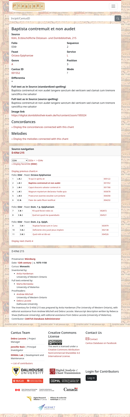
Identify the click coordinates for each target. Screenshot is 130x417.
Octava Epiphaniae (22, 55)
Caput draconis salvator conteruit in (44, 187)
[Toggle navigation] (113, 6)
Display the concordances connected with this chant (43, 127)
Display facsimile (25, 163)
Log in (91, 378)
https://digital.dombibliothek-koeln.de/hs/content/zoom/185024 (49, 115)
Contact (92, 339)
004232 (107, 200)
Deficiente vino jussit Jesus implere (48, 230)
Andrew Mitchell (25, 294)
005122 (107, 178)
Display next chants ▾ (22, 241)
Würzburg (30, 258)
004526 (105, 234)
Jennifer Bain (18, 346)
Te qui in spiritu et (36, 178)
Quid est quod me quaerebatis (45, 215)
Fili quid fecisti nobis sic (42, 210)
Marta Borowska (25, 283)
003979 (105, 225)
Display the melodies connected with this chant (40, 139)
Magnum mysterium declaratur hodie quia (47, 191)
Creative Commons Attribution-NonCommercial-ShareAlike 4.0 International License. (64, 353)
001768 (107, 187)
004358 (107, 195)
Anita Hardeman (25, 273)
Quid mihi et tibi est (41, 234)
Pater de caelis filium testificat (41, 200)
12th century (24, 262)
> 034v (39, 160)
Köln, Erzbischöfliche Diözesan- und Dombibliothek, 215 (44, 38)
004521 (103, 215)
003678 (107, 191)
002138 (105, 230)
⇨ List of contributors (22, 363)
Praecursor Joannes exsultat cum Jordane (46, 195)
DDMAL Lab (17, 355)
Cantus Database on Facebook (101, 343)
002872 (103, 210)
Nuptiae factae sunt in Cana (45, 225)
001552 (16, 73)
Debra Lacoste (24, 300)
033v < (31, 160)
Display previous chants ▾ (25, 171)
